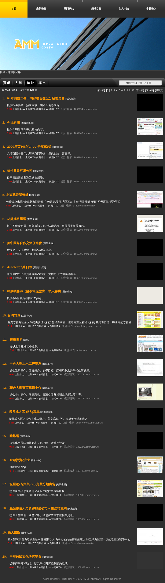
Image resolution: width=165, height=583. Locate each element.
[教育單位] (47, 364)
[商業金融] (38, 171)
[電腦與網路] (46, 412)
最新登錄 (41, 8)
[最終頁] (159, 90)
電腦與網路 (14, 72)
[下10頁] (149, 90)
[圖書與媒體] (27, 122)
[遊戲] (26, 339)
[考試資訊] (70, 98)
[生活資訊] (26, 315)
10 (133, 90)
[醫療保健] (67, 291)
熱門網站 (69, 8)
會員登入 (151, 8)
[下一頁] (140, 90)
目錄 (3, 72)
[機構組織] (57, 147)
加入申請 (124, 8)
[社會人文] (26, 532)
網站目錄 (96, 8)
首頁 (13, 8)
